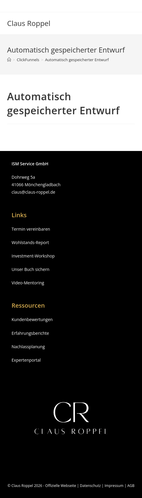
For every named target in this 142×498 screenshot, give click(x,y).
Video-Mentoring (28, 283)
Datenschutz (90, 485)
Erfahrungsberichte (30, 333)
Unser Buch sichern (31, 269)
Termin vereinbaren (31, 229)
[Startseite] (9, 59)
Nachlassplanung (28, 346)
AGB (131, 485)
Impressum (113, 485)
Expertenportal (26, 360)
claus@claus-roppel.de (33, 192)
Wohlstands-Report (30, 242)
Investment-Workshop (33, 256)
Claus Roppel (28, 23)
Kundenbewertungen (32, 319)
